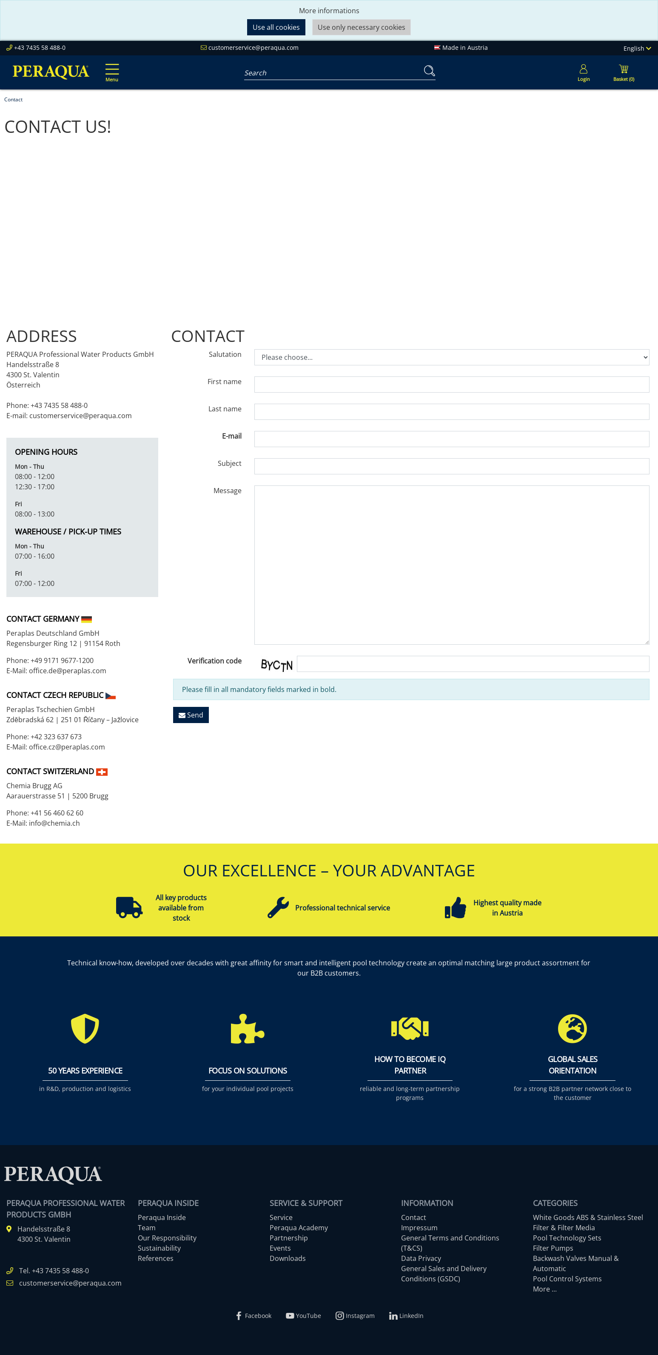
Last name (225, 408)
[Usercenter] (583, 72)
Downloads (288, 1258)
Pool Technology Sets (567, 1238)
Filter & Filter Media (564, 1227)
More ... (545, 1289)
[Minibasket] (623, 72)
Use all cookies (276, 27)
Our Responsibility (167, 1238)
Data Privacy (421, 1258)
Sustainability (159, 1248)
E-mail (232, 436)
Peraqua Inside (162, 1217)
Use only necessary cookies (361, 27)
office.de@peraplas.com (67, 670)
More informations (329, 10)
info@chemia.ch (53, 823)
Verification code (215, 661)
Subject (230, 463)
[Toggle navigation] (111, 67)
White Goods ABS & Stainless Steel (588, 1217)
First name (225, 381)
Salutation (225, 354)
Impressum (419, 1227)
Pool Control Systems (567, 1278)
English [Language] (637, 48)
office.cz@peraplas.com (67, 747)
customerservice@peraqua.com (253, 47)
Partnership (289, 1238)
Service (281, 1217)
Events (280, 1248)
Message (228, 490)
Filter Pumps (553, 1248)
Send (191, 715)
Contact (413, 1217)
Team (147, 1227)
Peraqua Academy (299, 1227)
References (156, 1258)
